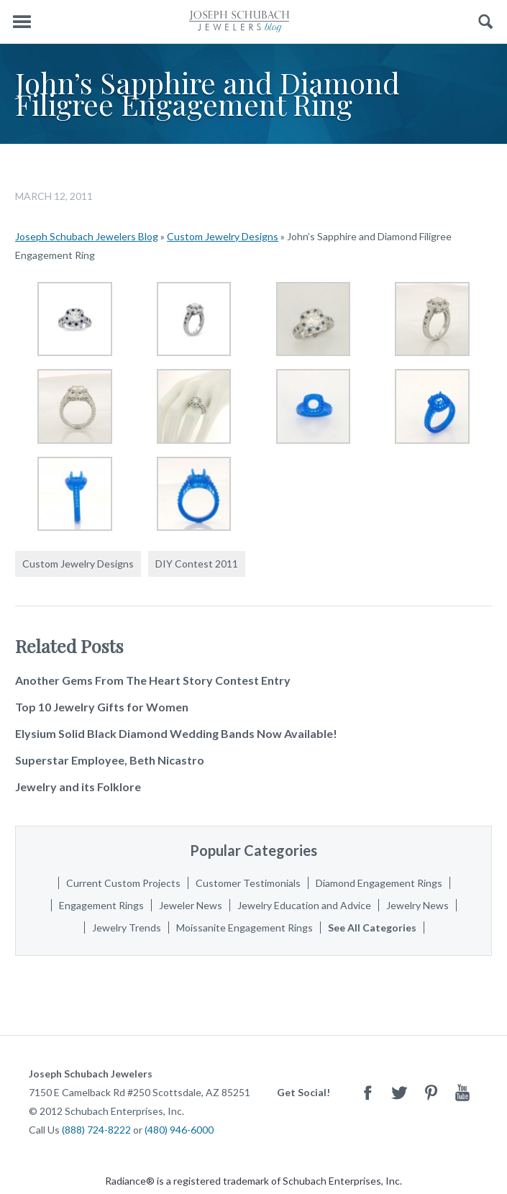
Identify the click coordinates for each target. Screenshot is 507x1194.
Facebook (367, 1092)
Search (485, 22)
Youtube (462, 1092)
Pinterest (431, 1092)
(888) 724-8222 (96, 1130)
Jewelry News (417, 905)
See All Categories (372, 927)
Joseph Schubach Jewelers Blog (86, 236)
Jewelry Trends (126, 927)
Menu (22, 22)
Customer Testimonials (248, 883)
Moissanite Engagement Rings (244, 927)
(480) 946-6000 (179, 1130)
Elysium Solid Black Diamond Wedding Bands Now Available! (176, 733)
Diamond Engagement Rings (379, 883)
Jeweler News (190, 905)
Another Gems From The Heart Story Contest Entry (153, 680)
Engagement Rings (101, 905)
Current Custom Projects (123, 883)
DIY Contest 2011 (196, 563)
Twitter (399, 1092)
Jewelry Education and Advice (304, 905)
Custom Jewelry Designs (222, 236)
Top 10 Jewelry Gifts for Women (101, 707)
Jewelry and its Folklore (78, 786)
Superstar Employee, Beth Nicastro (109, 760)
